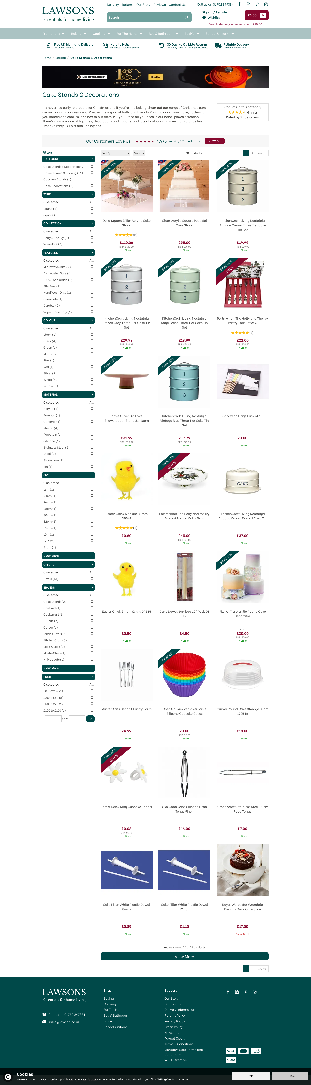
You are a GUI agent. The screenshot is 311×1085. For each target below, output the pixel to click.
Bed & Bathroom (116, 1015)
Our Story (171, 998)
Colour (68, 320)
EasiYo (108, 1021)
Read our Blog (248, 4)
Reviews (160, 4)
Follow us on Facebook (239, 4)
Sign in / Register (215, 12)
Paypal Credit (174, 1038)
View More (184, 956)
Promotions (51, 33)
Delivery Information (179, 1009)
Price (68, 676)
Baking (109, 998)
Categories (68, 158)
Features (68, 252)
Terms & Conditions (179, 1044)
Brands (68, 587)
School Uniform (115, 1027)
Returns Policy (175, 1015)
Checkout (253, 15)
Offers (68, 564)
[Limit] (139, 153)
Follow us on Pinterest (257, 4)
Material (68, 394)
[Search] (144, 17)
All (91, 202)
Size (68, 475)
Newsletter (172, 1032)
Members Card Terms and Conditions (183, 1051)
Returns (127, 4)
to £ (65, 719)
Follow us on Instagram (266, 4)
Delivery (113, 4)
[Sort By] (115, 153)
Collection (68, 223)
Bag (264, 15)
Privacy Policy (174, 1021)
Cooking (110, 1004)
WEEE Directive (175, 1060)
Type (68, 194)
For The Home (114, 1009)
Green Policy (173, 1027)
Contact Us (172, 1004)
